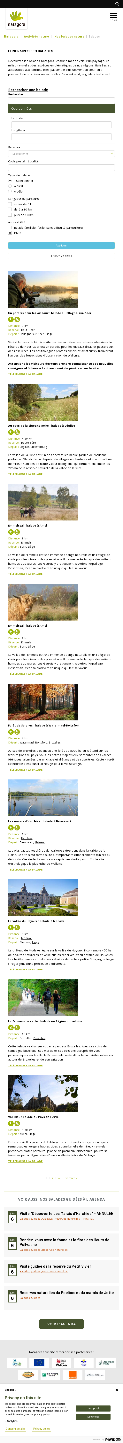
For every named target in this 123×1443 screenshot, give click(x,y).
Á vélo (18, 191)
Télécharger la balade (25, 374)
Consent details (15, 1428)
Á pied (18, 186)
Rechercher (118, 3)
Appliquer (61, 245)
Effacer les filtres (61, 256)
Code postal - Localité (23, 161)
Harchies (26, 838)
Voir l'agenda (61, 1324)
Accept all (93, 1408)
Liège (49, 334)
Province (14, 147)
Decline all (93, 1416)
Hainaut (40, 842)
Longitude (18, 130)
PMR (17, 233)
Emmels (26, 542)
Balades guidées (30, 1218)
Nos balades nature (69, 36)
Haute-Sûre (28, 442)
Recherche (15, 94)
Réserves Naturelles (67, 1218)
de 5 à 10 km (23, 209)
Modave (26, 938)
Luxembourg (39, 447)
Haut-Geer (28, 330)
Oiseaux (47, 1218)
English (11, 1389)
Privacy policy (41, 1428)
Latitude (17, 118)
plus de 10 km (24, 215)
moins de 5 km (24, 204)
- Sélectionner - (24, 181)
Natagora (11, 36)
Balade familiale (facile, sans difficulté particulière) (48, 227)
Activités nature (36, 36)
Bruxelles (55, 742)
